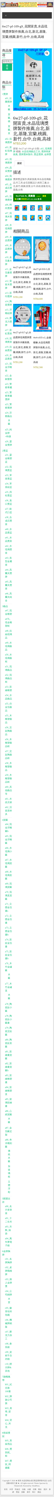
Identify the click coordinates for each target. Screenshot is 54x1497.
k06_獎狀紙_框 (8, 1452)
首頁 (5, 1489)
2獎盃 (5, 450)
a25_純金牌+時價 (8, 433)
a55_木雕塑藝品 (8, 719)
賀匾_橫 (9, 118)
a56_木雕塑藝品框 (8, 742)
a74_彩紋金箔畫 (8, 943)
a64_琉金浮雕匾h (8, 827)
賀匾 (23, 1492)
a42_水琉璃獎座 (8, 549)
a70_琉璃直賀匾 (8, 895)
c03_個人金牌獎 (8, 1282)
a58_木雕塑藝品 (8, 766)
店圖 (34, 1489)
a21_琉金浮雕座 (8, 367)
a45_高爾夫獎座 (8, 585)
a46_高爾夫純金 (8, 597)
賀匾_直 (9, 129)
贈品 (39, 1492)
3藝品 (5, 606)
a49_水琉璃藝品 (8, 646)
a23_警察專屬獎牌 (8, 396)
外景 (11, 1489)
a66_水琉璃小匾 (8, 851)
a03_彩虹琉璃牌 (8, 150)
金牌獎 (47, 154)
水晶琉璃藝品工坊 (31, 151)
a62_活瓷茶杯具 (8, 810)
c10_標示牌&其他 (8, 1367)
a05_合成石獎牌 (8, 188)
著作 (28, 1492)
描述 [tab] (19, 163)
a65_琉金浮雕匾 (8, 839)
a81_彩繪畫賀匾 (8, 1055)
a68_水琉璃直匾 (8, 875)
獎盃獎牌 (38, 154)
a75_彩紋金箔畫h (8, 955)
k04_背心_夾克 (8, 1423)
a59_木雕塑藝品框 (8, 778)
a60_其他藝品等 (8, 790)
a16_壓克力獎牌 (8, 321)
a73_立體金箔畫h (8, 931)
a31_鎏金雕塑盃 (8, 458)
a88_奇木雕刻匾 (8, 1143)
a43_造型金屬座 (8, 561)
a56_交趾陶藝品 (8, 731)
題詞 (45, 1489)
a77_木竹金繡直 (8, 987)
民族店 (17, 1489)
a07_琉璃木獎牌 (8, 216)
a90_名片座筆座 (8, 1209)
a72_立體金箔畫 (8, 919)
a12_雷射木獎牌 (8, 284)
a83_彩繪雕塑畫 (8, 1079)
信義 (23, 1489)
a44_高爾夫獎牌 (8, 573)
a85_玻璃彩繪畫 (8, 1102)
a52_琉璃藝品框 (8, 678)
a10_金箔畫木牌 (8, 260)
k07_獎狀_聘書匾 (8, 1464)
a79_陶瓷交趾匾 (8, 1031)
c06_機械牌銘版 (8, 1323)
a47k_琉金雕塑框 (8, 622)
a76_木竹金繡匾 (8, 967)
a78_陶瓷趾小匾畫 (8, 1019)
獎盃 (17, 1492)
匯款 (40, 1489)
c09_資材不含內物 (8, 1355)
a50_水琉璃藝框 (8, 658)
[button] (47, 53)
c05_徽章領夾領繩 (8, 1311)
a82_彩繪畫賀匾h (8, 1067)
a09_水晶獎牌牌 (8, 249)
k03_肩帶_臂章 (8, 1411)
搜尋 (7, 67)
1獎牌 (5, 94)
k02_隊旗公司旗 (8, 1399)
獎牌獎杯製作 (26, 154)
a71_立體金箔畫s (8, 907)
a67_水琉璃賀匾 (8, 863)
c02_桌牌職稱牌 (8, 1271)
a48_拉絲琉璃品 (8, 634)
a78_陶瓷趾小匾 (8, 1007)
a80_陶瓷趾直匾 (8, 1043)
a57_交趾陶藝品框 (8, 754)
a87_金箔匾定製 (8, 1131)
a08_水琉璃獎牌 (8, 228)
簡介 (34, 1492)
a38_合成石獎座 (8, 520)
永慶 (29, 1489)
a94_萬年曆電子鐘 (8, 1242)
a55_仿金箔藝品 (8, 707)
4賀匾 (5, 820)
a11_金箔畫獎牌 (8, 272)
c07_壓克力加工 (8, 1335)
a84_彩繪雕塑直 (8, 1090)
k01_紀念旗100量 (8, 1388)
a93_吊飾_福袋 (8, 1230)
